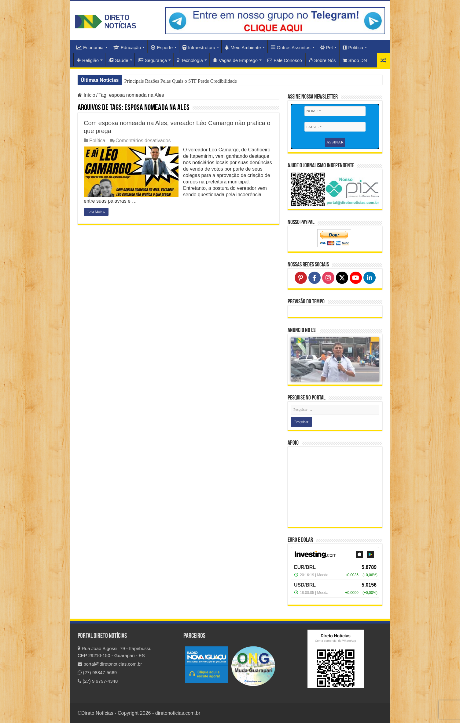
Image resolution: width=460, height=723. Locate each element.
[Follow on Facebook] (314, 278)
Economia (90, 47)
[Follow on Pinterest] (301, 278)
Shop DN (355, 60)
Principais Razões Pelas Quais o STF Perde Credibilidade (180, 81)
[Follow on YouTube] (356, 278)
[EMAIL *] (335, 127)
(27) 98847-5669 (97, 672)
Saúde (118, 60)
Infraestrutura (198, 47)
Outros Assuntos (291, 47)
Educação (127, 47)
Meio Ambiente (243, 47)
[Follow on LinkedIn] (369, 278)
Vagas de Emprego (235, 60)
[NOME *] (335, 111)
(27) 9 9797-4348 (98, 681)
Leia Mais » (96, 212)
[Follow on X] (342, 278)
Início (86, 95)
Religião (88, 60)
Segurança (152, 60)
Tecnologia (190, 60)
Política (353, 47)
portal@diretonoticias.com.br (110, 664)
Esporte (162, 47)
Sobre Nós (322, 60)
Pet (326, 47)
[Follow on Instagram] (328, 278)
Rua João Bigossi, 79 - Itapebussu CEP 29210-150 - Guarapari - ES (115, 652)
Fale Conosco (284, 60)
